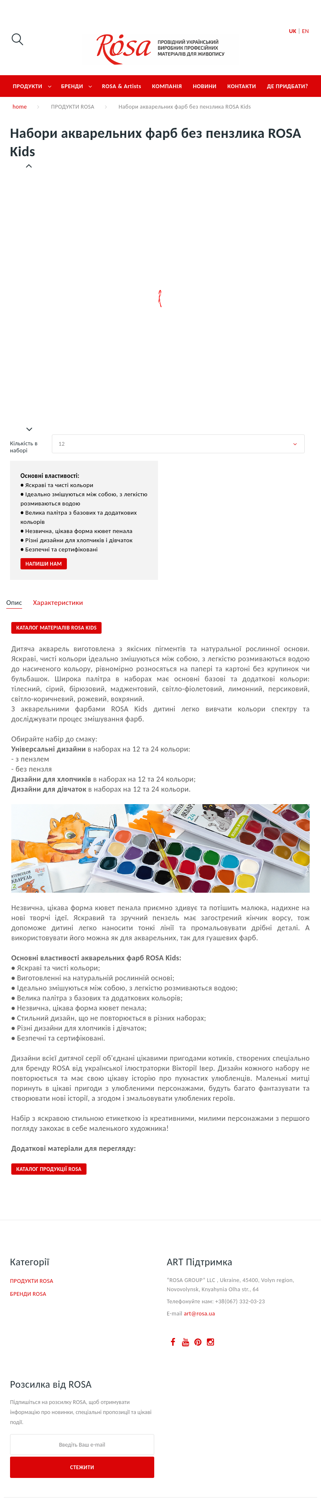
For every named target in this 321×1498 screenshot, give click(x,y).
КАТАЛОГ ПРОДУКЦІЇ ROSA (49, 1169)
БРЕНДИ (72, 86)
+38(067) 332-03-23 (240, 1301)
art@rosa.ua (199, 1313)
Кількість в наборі (24, 447)
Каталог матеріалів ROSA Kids (56, 628)
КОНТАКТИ (241, 86)
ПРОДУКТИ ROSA (72, 106)
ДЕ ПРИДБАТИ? (287, 86)
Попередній (29, 166)
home (20, 106)
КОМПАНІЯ (167, 86)
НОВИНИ (205, 86)
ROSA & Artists (121, 86)
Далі (29, 429)
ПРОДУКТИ (28, 86)
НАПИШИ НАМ (43, 564)
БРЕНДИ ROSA (28, 1293)
